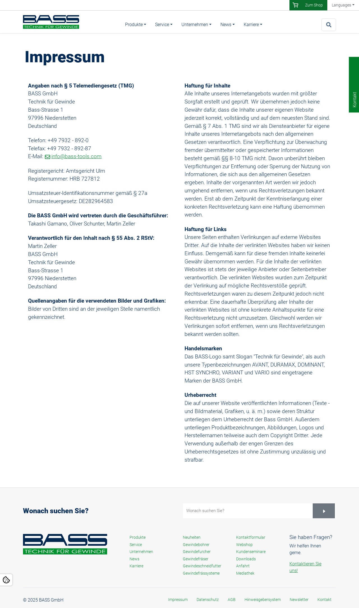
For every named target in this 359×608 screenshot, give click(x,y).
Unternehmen (194, 24)
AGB (232, 599)
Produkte (134, 24)
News (225, 24)
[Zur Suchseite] (328, 25)
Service (162, 24)
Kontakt (324, 599)
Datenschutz (208, 599)
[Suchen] (324, 510)
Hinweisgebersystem (263, 599)
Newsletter (299, 599)
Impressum (178, 599)
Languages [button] (341, 5)
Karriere (251, 24)
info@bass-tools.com (76, 156)
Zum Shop (314, 5)
